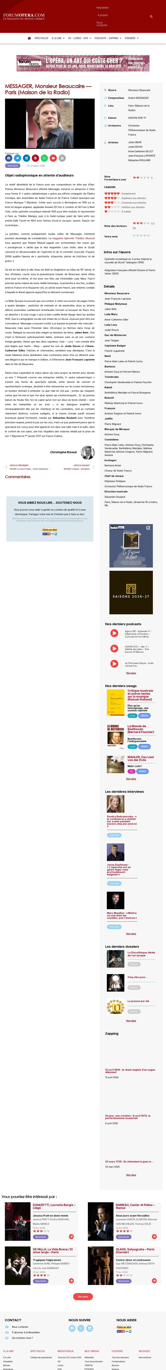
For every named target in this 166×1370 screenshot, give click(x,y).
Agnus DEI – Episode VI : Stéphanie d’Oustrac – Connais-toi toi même (138, 616)
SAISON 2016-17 (137, 100)
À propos (93, 7)
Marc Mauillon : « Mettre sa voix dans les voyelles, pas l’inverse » (122, 898)
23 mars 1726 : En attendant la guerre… (129, 1144)
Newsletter (77, 7)
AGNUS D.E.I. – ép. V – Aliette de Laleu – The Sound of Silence (137, 631)
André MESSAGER (138, 80)
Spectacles (41, 20)
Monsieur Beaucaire (139, 72)
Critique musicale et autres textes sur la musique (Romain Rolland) (140, 677)
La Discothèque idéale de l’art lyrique (141, 936)
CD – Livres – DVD (79, 20)
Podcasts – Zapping (108, 20)
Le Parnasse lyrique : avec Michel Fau (139, 647)
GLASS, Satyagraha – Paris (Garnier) (135, 1233)
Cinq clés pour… (138, 959)
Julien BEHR (135, 124)
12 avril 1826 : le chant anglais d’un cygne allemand (130, 1053)
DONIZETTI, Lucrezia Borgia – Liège (54, 1189)
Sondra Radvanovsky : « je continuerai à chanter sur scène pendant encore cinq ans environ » (122, 803)
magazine (73, 220)
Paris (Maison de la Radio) (138, 90)
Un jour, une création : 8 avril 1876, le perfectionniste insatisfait (128, 1099)
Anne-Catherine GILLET (140, 133)
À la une (58, 20)
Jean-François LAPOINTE (141, 138)
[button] (58, 20)
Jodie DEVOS (135, 129)
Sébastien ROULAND (139, 142)
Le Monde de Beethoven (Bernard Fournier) (141, 711)
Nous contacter (112, 7)
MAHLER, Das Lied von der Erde (141, 741)
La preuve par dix (138, 983)
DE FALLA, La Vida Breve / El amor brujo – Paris (53, 1233)
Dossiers (131, 20)
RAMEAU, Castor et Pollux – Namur (135, 1189)
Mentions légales (63, 1363)
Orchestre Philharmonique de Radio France (142, 113)
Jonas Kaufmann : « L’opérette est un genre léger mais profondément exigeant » (119, 852)
